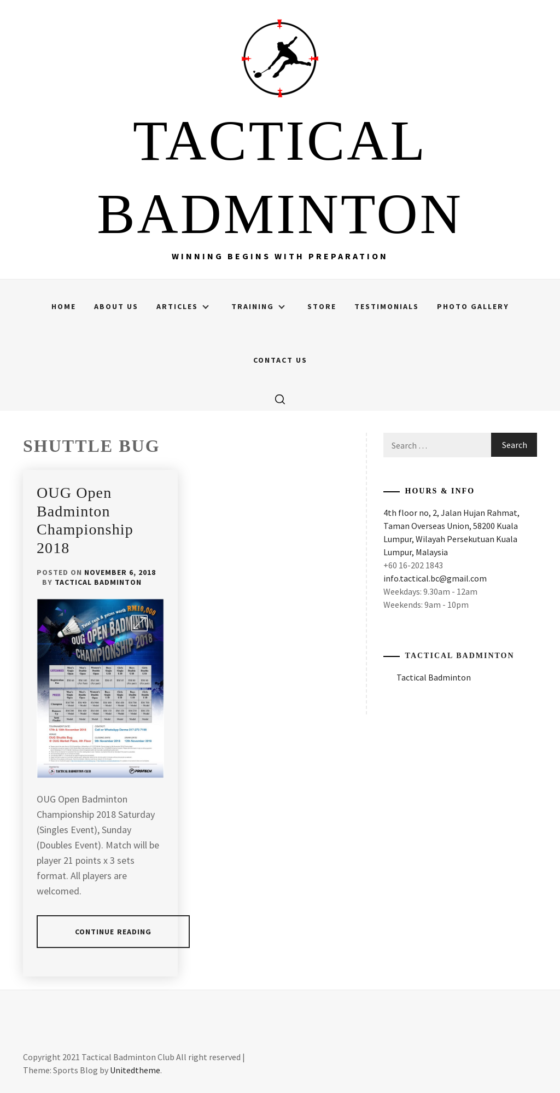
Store (321, 306)
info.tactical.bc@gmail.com (435, 578)
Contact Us (280, 360)
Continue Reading (113, 932)
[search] (280, 399)
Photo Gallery (473, 306)
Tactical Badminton (98, 582)
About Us (116, 306)
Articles (182, 306)
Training (258, 306)
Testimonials (386, 306)
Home (63, 306)
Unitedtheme (135, 1070)
